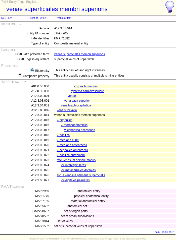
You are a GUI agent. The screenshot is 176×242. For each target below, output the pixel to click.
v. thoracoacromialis (74, 125)
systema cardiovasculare (87, 91)
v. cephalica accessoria (79, 130)
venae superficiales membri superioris (79, 54)
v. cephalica (64, 120)
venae (72, 96)
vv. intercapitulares (73, 165)
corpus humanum (86, 86)
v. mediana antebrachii (72, 145)
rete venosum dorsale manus (76, 160)
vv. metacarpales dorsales (78, 170)
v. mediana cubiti (68, 140)
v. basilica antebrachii (71, 155)
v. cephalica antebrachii (72, 150)
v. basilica (63, 135)
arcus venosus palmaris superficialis (81, 175)
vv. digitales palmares (75, 180)
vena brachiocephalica (76, 105)
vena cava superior (77, 100)
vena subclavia (67, 110)
